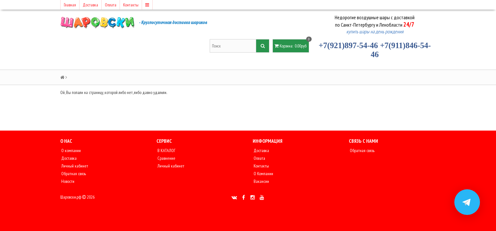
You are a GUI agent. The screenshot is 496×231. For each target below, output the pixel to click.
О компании (70, 150)
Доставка (90, 5)
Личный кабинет (74, 166)
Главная (70, 5)
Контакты (131, 5)
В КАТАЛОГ (165, 150)
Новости (67, 181)
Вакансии (261, 181)
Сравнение (165, 158)
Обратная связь (73, 173)
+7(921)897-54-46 (348, 45)
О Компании (263, 173)
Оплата (110, 5)
